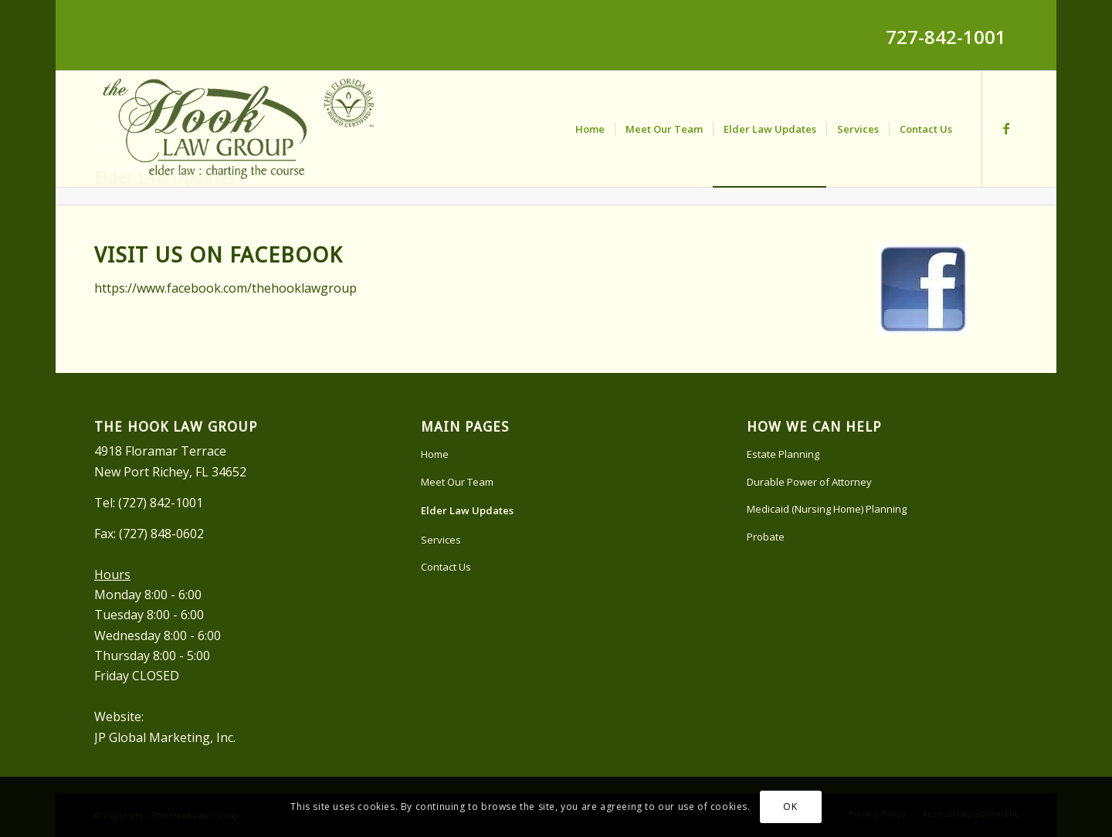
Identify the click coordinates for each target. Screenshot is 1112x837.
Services (441, 540)
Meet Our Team (457, 482)
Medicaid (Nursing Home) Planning (827, 509)
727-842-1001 (946, 36)
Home (435, 454)
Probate (766, 537)
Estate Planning (783, 454)
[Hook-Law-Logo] (237, 129)
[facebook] (923, 289)
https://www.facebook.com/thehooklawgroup (225, 288)
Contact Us (446, 567)
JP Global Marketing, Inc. (165, 737)
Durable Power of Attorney (809, 482)
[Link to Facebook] (1006, 128)
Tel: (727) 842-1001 (148, 502)
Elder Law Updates (467, 510)
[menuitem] (590, 129)
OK (790, 806)
